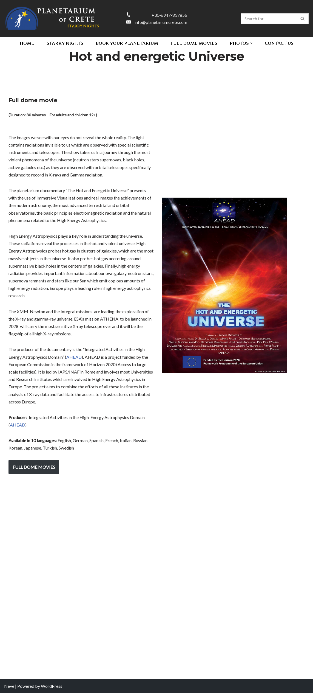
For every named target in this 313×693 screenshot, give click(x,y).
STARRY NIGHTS (65, 43)
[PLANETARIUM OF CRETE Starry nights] (52, 18)
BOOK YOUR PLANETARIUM (127, 43)
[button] (251, 43)
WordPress (51, 686)
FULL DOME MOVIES (193, 43)
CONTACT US (279, 43)
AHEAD (74, 357)
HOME (27, 43)
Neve (9, 686)
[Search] (269, 18)
